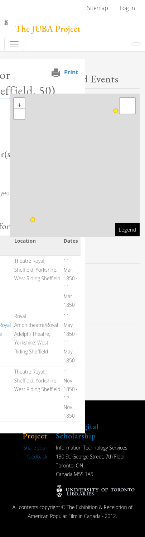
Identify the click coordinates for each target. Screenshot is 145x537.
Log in (127, 8)
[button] (19, 103)
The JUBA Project (48, 29)
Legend (127, 229)
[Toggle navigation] (14, 44)
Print (71, 72)
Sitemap (97, 8)
